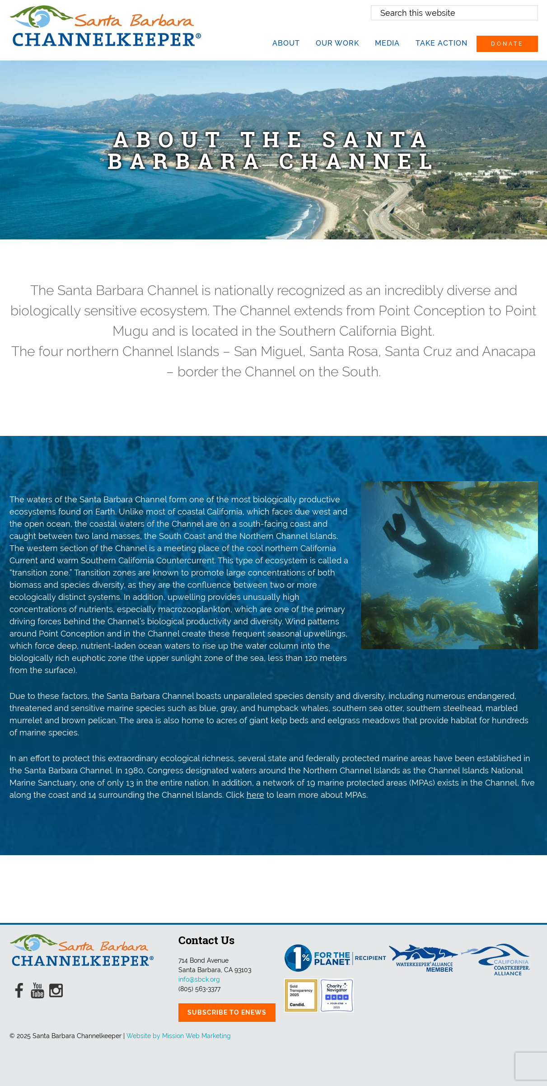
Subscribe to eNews (226, 1012)
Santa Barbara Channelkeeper (105, 25)
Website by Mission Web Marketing (178, 1035)
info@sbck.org (199, 979)
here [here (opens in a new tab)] (255, 795)
